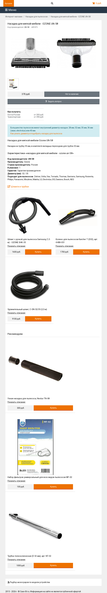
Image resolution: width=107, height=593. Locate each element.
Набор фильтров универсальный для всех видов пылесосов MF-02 (40, 477)
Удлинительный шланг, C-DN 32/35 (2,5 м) (27, 309)
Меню (10, 10)
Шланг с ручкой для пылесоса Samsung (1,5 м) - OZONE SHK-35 (29, 241)
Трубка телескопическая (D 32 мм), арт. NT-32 (29, 556)
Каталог (8, 3)
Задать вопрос (53, 101)
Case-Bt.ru (24, 591)
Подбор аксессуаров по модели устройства (29, 582)
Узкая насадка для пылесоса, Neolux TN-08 (29, 398)
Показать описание (16, 246)
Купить (38, 252)
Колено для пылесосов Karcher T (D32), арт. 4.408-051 (77, 241)
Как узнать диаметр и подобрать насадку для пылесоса (36, 133)
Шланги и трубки (18, 186)
